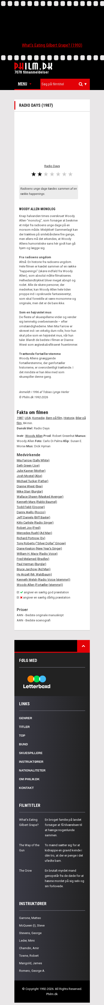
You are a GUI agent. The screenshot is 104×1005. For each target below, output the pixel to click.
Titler (24, 727)
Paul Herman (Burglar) (31, 564)
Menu (24, 84)
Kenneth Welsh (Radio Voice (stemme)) (43, 579)
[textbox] (66, 84)
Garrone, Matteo (30, 918)
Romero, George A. (32, 970)
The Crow (25, 870)
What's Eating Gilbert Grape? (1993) (52, 45)
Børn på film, (54, 418)
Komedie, (38, 418)
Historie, (69, 418)
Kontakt (26, 788)
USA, (28, 418)
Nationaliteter (32, 770)
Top (22, 735)
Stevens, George (30, 933)
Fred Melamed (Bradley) (33, 559)
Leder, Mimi (27, 940)
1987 (20, 418)
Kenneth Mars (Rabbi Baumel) (37, 502)
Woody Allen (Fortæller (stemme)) (40, 585)
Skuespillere (31, 753)
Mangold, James (30, 963)
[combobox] (65, 84)
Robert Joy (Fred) (29, 527)
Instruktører (31, 761)
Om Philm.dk (29, 779)
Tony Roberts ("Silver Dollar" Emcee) (41, 543)
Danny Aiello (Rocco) (31, 512)
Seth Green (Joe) (28, 465)
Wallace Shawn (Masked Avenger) (40, 496)
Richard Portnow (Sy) (31, 538)
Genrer (25, 718)
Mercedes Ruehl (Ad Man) (34, 533)
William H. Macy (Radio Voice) (37, 553)
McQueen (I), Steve (32, 925)
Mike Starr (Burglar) (30, 491)
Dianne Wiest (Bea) (30, 486)
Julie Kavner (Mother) (31, 470)
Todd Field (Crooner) (31, 507)
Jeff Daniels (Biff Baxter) (33, 517)
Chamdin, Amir (29, 948)
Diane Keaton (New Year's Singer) (39, 548)
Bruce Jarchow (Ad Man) (33, 569)
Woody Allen (34, 436)
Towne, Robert (29, 955)
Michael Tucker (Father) (32, 481)
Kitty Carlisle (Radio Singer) (35, 522)
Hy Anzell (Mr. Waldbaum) (34, 574)
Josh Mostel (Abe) (29, 476)
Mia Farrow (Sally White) (33, 460)
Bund (23, 744)
